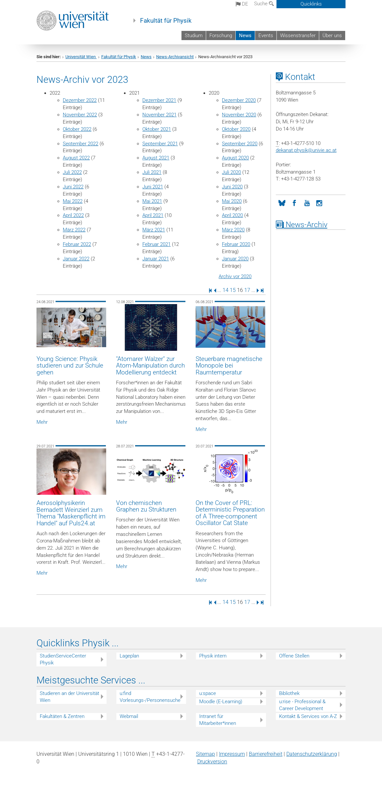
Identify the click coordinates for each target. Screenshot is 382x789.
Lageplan (129, 656)
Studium (194, 35)
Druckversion (212, 761)
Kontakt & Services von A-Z (308, 716)
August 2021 (155, 158)
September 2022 (80, 144)
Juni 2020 (232, 187)
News (245, 35)
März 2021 (153, 230)
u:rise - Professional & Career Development (302, 705)
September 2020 (239, 144)
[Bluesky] (282, 202)
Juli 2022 (72, 172)
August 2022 (76, 158)
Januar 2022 (76, 259)
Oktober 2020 (236, 129)
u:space (207, 693)
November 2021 (159, 115)
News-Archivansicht (175, 56)
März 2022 (74, 230)
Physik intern (213, 656)
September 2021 (160, 144)
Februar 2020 (236, 244)
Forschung (220, 35)
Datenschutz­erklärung (311, 754)
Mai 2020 (232, 201)
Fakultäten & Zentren (62, 716)
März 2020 (233, 230)
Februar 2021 (156, 244)
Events (265, 35)
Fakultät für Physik (166, 20)
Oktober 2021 (156, 129)
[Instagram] (319, 202)
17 (247, 290)
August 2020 (235, 158)
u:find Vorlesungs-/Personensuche (150, 696)
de (242, 4)
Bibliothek (289, 693)
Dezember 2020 (239, 100)
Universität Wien (81, 56)
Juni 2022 (73, 187)
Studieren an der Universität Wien (69, 696)
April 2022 (73, 215)
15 (233, 290)
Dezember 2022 (80, 100)
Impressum (232, 754)
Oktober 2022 (77, 129)
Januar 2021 (155, 259)
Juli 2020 (231, 172)
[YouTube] (307, 202)
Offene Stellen (294, 656)
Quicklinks (311, 4)
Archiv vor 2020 (235, 276)
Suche (264, 4)
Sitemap (205, 754)
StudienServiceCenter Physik (63, 659)
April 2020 (232, 215)
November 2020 (239, 115)
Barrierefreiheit (265, 754)
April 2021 (152, 215)
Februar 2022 (77, 244)
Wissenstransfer (298, 35)
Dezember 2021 (159, 100)
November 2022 (80, 115)
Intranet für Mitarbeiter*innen (217, 719)
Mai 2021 (152, 201)
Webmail (129, 716)
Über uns (332, 35)
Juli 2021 (151, 172)
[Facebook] (294, 202)
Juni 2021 (152, 187)
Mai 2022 (73, 201)
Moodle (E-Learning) (220, 702)
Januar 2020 (235, 259)
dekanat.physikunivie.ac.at (306, 150)
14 (225, 290)
